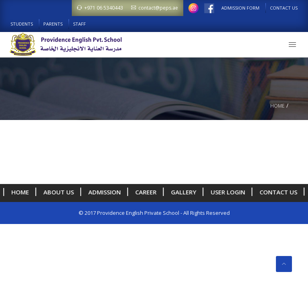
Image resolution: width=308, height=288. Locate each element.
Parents (53, 24)
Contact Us (284, 8)
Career (145, 192)
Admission (104, 192)
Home (277, 105)
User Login (228, 192)
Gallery (183, 192)
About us (58, 192)
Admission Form (240, 8)
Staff (79, 24)
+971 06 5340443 (100, 7)
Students (21, 24)
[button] (292, 44)
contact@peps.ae (154, 7)
